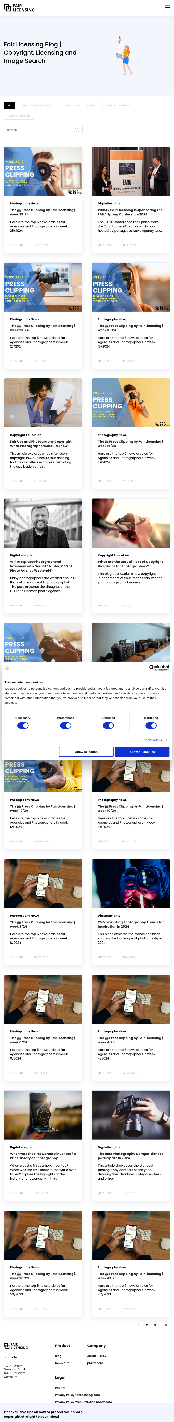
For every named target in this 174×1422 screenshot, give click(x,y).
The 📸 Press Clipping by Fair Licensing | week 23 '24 (42, 328)
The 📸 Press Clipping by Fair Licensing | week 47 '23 (130, 1276)
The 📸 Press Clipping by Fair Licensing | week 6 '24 (42, 1040)
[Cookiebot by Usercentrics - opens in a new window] (152, 668)
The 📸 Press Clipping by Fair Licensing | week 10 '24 (130, 808)
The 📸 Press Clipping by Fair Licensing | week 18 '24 (130, 328)
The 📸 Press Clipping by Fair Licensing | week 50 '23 (42, 1276)
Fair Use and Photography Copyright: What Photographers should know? (41, 443)
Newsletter (63, 1363)
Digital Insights (118, 105)
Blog (58, 1356)
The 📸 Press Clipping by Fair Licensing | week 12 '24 (42, 808)
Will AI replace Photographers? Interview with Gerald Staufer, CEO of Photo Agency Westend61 (41, 566)
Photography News (37, 105)
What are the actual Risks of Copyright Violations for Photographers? (130, 563)
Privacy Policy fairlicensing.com (77, 1395)
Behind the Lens (19, 115)
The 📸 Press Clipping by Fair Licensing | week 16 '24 (130, 443)
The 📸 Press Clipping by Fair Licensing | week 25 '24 (42, 212)
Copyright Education (79, 105)
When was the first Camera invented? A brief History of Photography (43, 1156)
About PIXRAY (96, 1356)
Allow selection (86, 751)
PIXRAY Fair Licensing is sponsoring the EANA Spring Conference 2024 (130, 212)
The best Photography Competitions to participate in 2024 (131, 1156)
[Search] (43, 130)
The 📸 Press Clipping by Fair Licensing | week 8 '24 (42, 924)
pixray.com (95, 1363)
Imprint (60, 1388)
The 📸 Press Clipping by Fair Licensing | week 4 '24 (130, 1040)
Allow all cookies (142, 751)
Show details (153, 740)
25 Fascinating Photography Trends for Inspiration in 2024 (131, 924)
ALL (9, 105)
